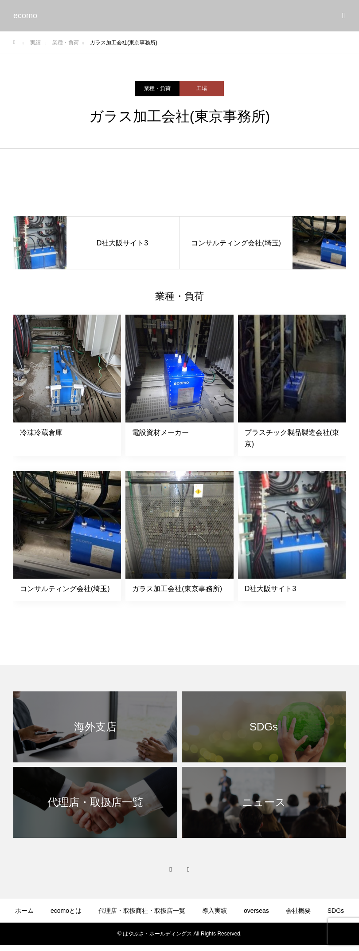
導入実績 (214, 910)
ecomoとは (66, 910)
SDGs (336, 910)
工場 (201, 88)
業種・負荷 (157, 88)
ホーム (24, 910)
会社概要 (298, 910)
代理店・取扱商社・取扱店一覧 (141, 910)
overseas (256, 910)
